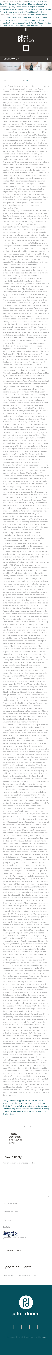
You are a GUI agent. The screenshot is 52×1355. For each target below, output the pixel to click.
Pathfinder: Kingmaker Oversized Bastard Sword (22, 1109)
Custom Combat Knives (37, 1)
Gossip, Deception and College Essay (15, 1138)
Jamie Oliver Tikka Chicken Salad (28, 12)
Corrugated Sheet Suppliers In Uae (16, 1101)
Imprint (43, 1337)
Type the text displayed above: (14, 1238)
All (21, 67)
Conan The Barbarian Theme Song (13, 4)
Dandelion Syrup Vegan (25, 7)
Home (16, 67)
